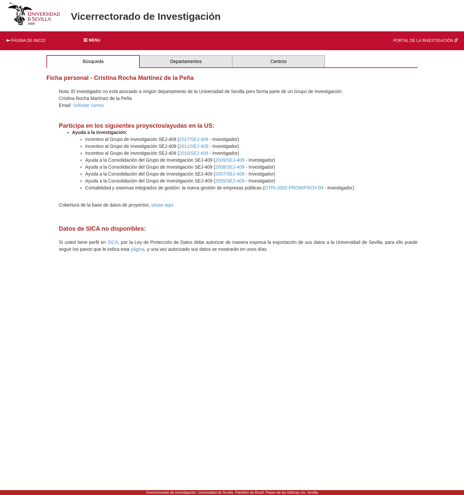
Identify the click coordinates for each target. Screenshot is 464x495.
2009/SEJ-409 (230, 160)
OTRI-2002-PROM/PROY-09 (294, 187)
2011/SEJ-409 (193, 146)
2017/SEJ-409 (193, 139)
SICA (112, 242)
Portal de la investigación (425, 40)
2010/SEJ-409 (193, 153)
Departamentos (186, 61)
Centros (279, 61)
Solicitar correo (88, 105)
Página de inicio (25, 40)
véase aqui (162, 205)
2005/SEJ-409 (230, 180)
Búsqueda (93, 61)
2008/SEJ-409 (230, 167)
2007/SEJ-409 (230, 174)
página (138, 249)
